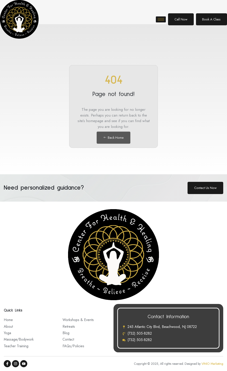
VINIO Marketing (212, 363)
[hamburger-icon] (159, 19)
